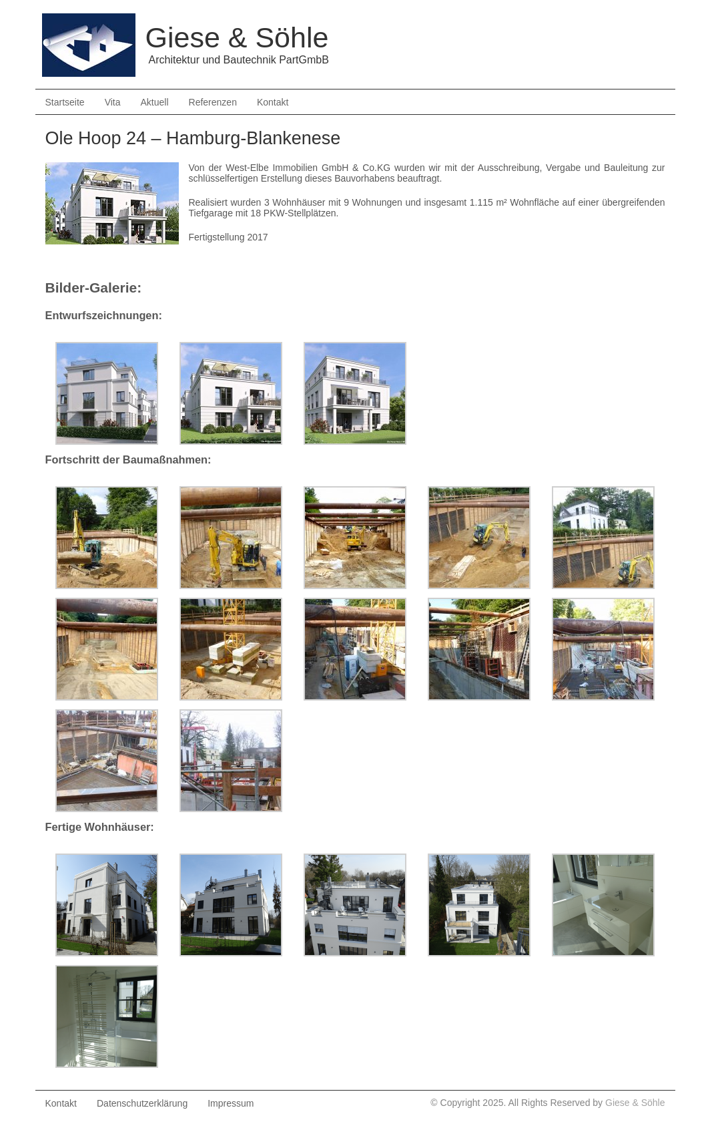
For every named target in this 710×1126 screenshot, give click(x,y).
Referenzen (213, 102)
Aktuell (155, 102)
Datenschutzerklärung (142, 1103)
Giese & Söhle (635, 1102)
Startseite (65, 102)
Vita (113, 102)
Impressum (231, 1103)
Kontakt (272, 102)
